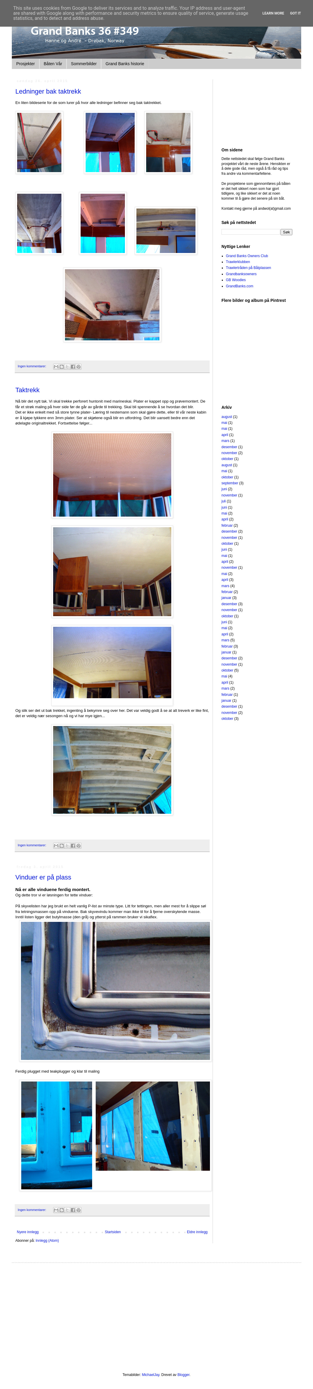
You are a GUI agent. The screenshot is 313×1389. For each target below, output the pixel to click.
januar (226, 598)
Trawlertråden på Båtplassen (248, 268)
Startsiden (113, 1232)
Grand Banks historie (124, 63)
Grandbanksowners (241, 274)
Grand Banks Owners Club (247, 256)
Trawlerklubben (238, 262)
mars (225, 441)
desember (229, 447)
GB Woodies (236, 280)
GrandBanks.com (239, 286)
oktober (227, 459)
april (224, 435)
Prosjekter (25, 63)
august (226, 417)
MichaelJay (150, 1375)
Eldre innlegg (197, 1232)
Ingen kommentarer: (32, 366)
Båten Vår (53, 63)
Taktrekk (27, 390)
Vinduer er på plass (43, 877)
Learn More (273, 13)
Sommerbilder (84, 63)
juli (223, 501)
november (229, 453)
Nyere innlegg (28, 1232)
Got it (295, 13)
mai (224, 423)
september (229, 483)
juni (224, 489)
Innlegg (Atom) (47, 1241)
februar (227, 525)
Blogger (183, 1375)
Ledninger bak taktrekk (48, 91)
